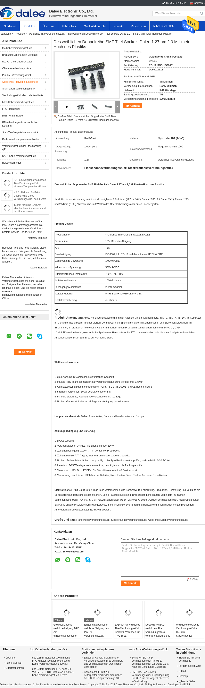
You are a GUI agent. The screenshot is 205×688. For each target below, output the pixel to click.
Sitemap (183, 676)
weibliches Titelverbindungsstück (47, 33)
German (198, 3)
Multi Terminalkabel (12, 115)
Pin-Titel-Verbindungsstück (16, 75)
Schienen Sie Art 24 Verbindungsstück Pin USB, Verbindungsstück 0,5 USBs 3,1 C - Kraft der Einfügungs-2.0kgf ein (151, 662)
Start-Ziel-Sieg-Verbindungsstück (20, 132)
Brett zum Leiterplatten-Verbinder (20, 54)
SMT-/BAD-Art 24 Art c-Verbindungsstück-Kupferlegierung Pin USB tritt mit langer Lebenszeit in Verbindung (150, 677)
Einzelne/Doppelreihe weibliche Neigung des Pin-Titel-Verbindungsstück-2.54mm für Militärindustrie (96, 634)
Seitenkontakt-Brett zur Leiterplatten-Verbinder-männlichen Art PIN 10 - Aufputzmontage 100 (103, 675)
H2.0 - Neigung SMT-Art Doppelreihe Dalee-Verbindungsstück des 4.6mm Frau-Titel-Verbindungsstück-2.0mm (30, 199)
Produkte (29, 26)
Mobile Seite (187, 681)
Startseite (10, 26)
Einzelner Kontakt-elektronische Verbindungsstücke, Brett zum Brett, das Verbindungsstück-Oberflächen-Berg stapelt (103, 662)
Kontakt (118, 26)
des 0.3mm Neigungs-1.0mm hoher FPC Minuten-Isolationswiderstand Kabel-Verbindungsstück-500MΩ (51, 660)
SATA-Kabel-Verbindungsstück (19, 156)
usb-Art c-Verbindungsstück (17, 61)
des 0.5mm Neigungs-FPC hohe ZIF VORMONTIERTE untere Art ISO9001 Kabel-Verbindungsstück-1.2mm (53, 672)
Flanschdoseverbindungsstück (92, 519)
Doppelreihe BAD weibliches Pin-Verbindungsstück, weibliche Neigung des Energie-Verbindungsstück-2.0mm (158, 635)
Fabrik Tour (69, 26)
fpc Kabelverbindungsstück (17, 48)
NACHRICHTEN (163, 26)
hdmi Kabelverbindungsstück (18, 102)
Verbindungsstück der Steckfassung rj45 (21, 148)
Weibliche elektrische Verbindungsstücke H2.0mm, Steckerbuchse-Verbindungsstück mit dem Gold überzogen (187, 634)
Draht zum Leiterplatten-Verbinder (20, 139)
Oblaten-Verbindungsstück (16, 68)
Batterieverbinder (11, 162)
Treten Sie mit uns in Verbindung (190, 659)
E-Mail (182, 671)
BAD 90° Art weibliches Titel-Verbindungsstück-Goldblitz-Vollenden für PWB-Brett (127, 630)
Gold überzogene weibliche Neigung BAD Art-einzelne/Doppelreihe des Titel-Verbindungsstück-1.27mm (66, 635)
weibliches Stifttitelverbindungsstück (167, 519)
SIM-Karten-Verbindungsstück (18, 88)
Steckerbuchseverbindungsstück (129, 519)
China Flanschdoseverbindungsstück (53, 684)
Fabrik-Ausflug (13, 662)
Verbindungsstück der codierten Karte (22, 95)
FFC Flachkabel (11, 109)
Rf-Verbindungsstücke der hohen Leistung (20, 124)
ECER (186, 684)
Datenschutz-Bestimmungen (15, 684)
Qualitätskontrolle (95, 26)
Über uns (48, 26)
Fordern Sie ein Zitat (190, 665)
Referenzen (138, 26)
